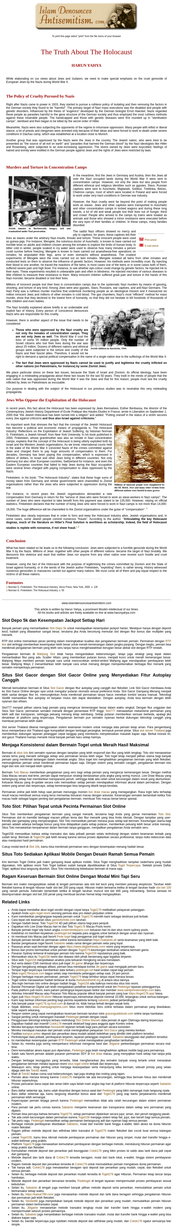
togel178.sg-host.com (49, 1003)
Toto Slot (164, 814)
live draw (96, 1053)
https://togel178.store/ (38, 997)
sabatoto (103, 1000)
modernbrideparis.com (75, 930)
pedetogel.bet (63, 933)
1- (7, 587)
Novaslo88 (58, 1027)
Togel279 (84, 950)
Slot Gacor (57, 688)
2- (7, 590)
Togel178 (96, 910)
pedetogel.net (84, 970)
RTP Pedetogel (68, 1040)
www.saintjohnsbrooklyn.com (135, 990)
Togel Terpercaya (129, 865)
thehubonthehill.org (88, 980)
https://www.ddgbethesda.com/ (85, 946)
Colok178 (55, 1023)
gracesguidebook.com (119, 1013)
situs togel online (78, 1063)
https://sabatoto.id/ (105, 940)
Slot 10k (34, 846)
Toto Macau (21, 772)
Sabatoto (59, 943)
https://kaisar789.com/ (39, 1194)
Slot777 (110, 711)
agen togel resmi (40, 913)
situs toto (22, 752)
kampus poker (32, 1033)
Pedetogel (123, 987)
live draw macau (99, 792)
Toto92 (35, 1070)
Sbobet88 (32, 1201)
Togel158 (39, 837)
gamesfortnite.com (63, 920)
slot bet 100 (163, 887)
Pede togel (63, 936)
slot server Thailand (152, 730)
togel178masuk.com (31, 973)
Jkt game (77, 963)
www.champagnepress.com (50, 1007)
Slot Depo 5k (58, 628)
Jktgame (114, 1043)
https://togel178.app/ (142, 993)
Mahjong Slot (46, 654)
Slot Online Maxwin (88, 1020)
